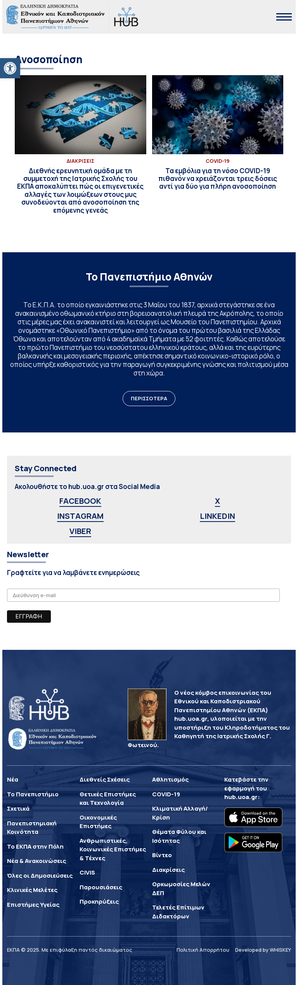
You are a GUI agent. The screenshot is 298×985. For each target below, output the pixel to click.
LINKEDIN (217, 516)
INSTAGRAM (80, 516)
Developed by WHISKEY (263, 949)
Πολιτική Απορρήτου (203, 949)
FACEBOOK (80, 501)
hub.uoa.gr (241, 797)
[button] (10, 68)
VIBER (80, 531)
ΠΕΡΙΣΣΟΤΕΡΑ (149, 398)
